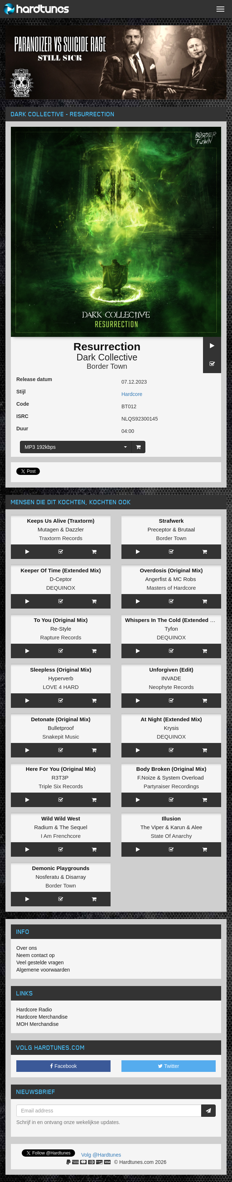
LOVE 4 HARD (61, 687)
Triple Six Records (61, 786)
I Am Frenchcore (60, 836)
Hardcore (131, 394)
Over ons (26, 948)
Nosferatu (47, 877)
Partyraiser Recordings (171, 786)
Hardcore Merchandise (42, 1017)
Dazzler (74, 529)
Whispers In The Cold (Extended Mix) (173, 620)
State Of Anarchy (171, 836)
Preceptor (159, 529)
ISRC (22, 416)
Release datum (34, 379)
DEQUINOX (60, 588)
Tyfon (171, 629)
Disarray (76, 877)
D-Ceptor (61, 579)
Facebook (63, 1066)
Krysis (171, 728)
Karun (177, 827)
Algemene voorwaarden (43, 970)
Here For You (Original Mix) (61, 769)
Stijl (21, 391)
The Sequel (73, 827)
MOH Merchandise (37, 1024)
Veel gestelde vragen (40, 962)
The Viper (152, 827)
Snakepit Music (60, 737)
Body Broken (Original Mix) (171, 769)
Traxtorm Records (60, 538)
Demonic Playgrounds (60, 868)
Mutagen (48, 529)
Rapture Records (60, 637)
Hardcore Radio (34, 1009)
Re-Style (60, 629)
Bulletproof (61, 728)
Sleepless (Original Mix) (60, 670)
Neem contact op (35, 955)
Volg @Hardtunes (101, 1155)
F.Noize (146, 777)
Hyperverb (60, 678)
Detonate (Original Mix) (60, 719)
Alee (196, 827)
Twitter (168, 1066)
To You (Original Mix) (60, 620)
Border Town (107, 366)
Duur (22, 428)
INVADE (171, 678)
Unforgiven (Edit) (171, 670)
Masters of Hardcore (171, 588)
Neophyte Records (171, 687)
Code (22, 404)
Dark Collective (106, 357)
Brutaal (186, 529)
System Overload (183, 777)
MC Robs (184, 579)
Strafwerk (171, 521)
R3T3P (59, 777)
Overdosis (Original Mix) (171, 570)
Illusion (171, 818)
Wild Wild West (60, 818)
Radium (43, 827)
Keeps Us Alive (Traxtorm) (60, 521)
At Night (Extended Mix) (171, 719)
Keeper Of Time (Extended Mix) (61, 570)
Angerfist (155, 579)
